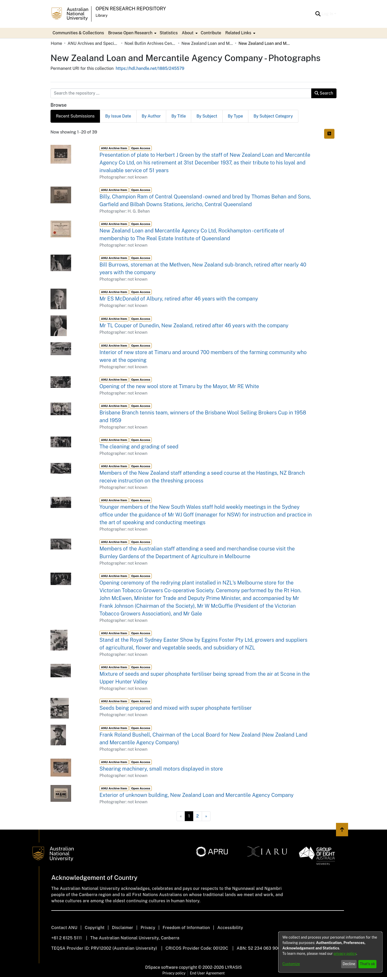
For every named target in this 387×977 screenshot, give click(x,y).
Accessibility (230, 927)
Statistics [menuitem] (168, 32)
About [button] (187, 32)
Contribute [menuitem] (211, 32)
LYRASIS (233, 967)
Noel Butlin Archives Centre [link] (150, 43)
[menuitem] (132, 33)
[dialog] (330, 952)
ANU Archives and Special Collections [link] (93, 43)
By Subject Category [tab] (273, 116)
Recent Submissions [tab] (75, 116)
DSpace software (161, 967)
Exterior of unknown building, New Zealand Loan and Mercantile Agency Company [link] (196, 795)
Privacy (148, 927)
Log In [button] (328, 13)
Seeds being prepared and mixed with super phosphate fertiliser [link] (175, 708)
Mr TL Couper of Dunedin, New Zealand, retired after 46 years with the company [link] (193, 325)
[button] (318, 14)
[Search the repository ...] (181, 93)
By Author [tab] (151, 116)
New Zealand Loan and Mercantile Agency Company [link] (207, 43)
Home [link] (56, 43)
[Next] (206, 816)
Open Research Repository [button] (131, 8)
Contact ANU (64, 927)
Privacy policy (174, 973)
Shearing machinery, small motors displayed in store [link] (161, 769)
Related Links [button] (238, 32)
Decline (349, 964)
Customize (291, 964)
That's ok (367, 964)
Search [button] (324, 93)
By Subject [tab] (206, 116)
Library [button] (101, 15)
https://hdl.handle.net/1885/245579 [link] (150, 68)
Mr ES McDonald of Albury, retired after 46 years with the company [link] (178, 299)
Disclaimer (122, 927)
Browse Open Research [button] (130, 32)
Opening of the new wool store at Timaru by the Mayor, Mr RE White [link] (179, 386)
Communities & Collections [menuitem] (78, 32)
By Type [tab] (235, 116)
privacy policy (345, 953)
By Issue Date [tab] (118, 116)
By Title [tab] (178, 116)
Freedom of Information (186, 927)
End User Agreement (207, 973)
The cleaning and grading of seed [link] (138, 447)
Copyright (95, 927)
